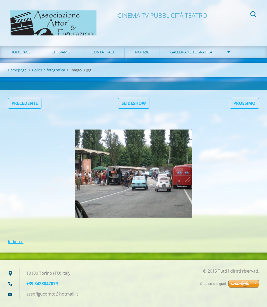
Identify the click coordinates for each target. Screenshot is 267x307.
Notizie (142, 52)
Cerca (253, 15)
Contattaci (103, 52)
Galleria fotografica (191, 52)
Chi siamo (61, 52)
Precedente (24, 103)
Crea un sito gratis (214, 284)
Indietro (15, 241)
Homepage (20, 52)
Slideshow (134, 103)
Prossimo (244, 103)
